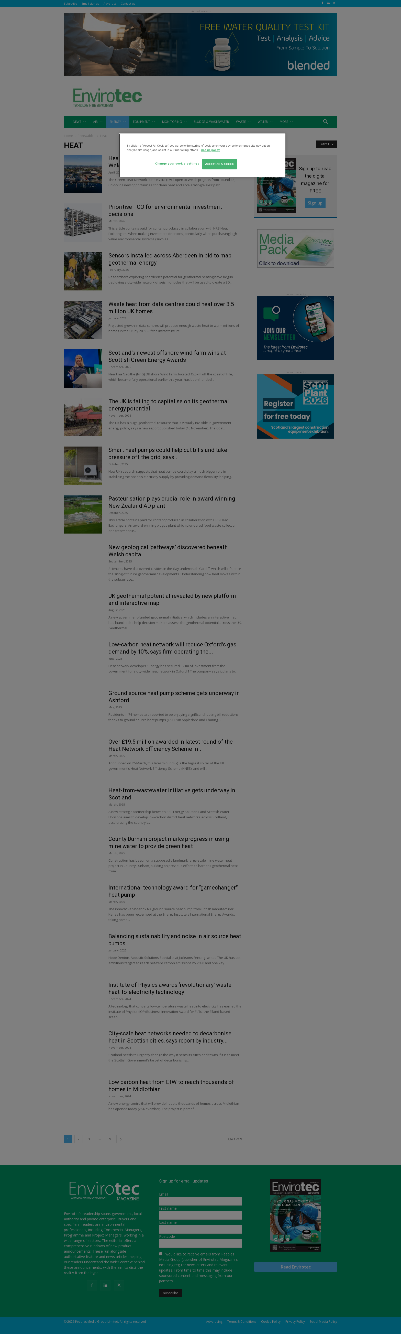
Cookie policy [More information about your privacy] (210, 150)
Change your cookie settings (177, 163)
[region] (202, 155)
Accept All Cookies (219, 164)
